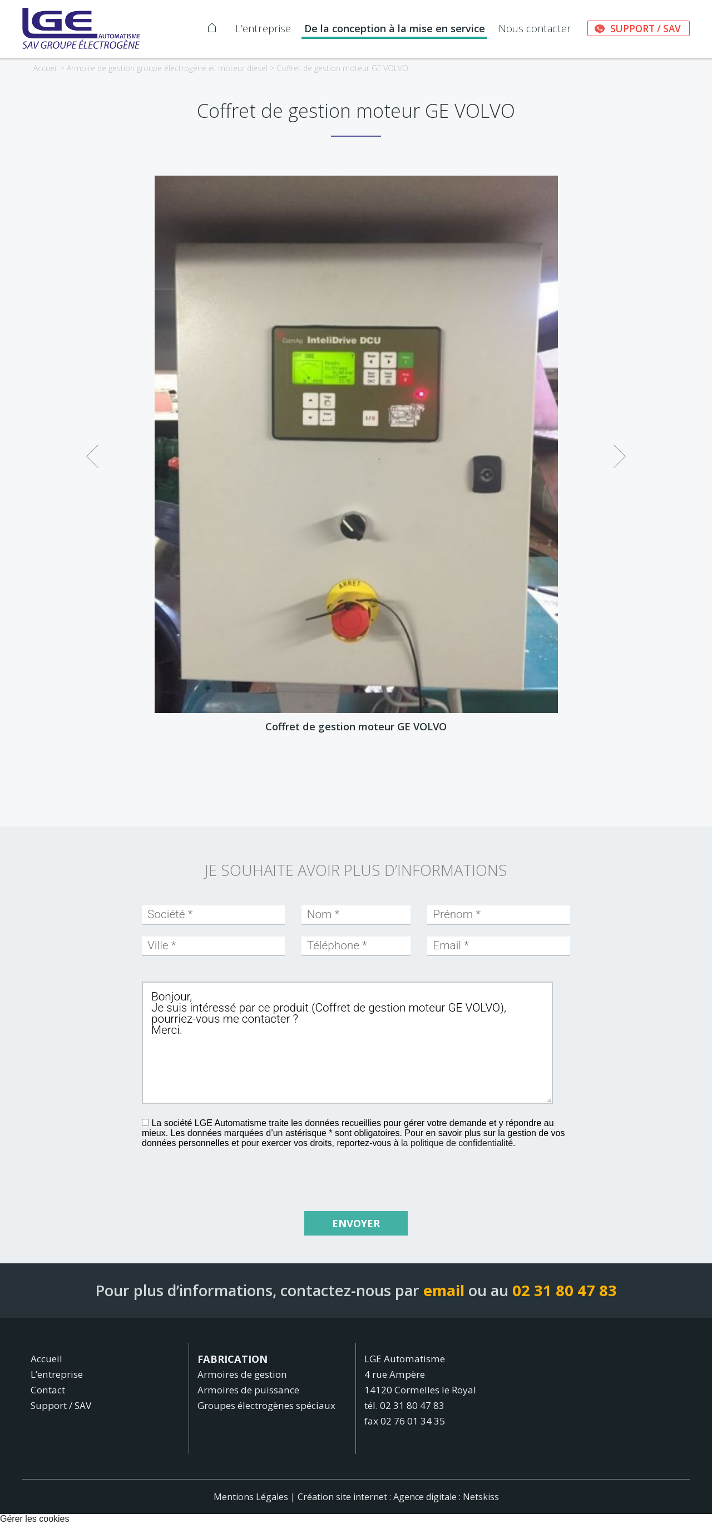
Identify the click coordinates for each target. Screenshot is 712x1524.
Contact (48, 1389)
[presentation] (347, 1173)
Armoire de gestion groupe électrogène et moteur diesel (167, 68)
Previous (92, 449)
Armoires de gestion (242, 1374)
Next (620, 449)
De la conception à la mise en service (394, 28)
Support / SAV (645, 28)
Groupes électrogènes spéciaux (266, 1405)
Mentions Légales (251, 1497)
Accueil (45, 68)
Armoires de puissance (248, 1389)
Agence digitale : (428, 1497)
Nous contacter (535, 28)
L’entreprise (263, 28)
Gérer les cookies (35, 1518)
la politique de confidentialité (457, 1143)
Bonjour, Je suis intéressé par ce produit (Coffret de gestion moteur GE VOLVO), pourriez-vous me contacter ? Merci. (347, 1043)
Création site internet (342, 1497)
